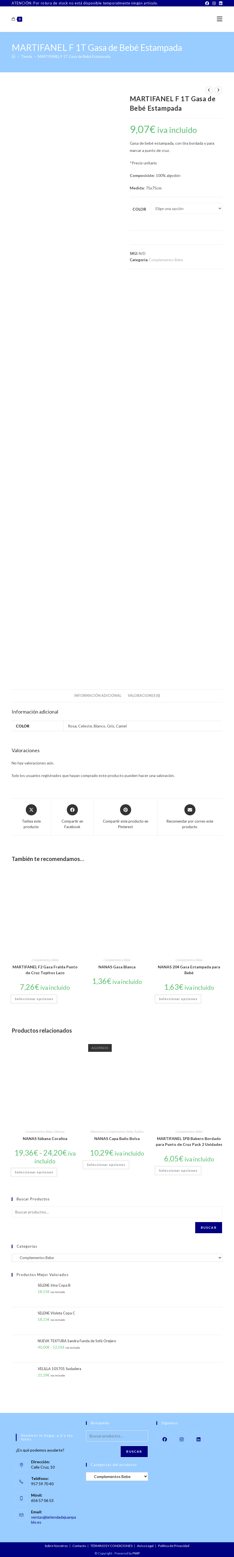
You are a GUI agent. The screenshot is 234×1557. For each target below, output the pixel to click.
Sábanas (59, 1131)
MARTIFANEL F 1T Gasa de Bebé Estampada (74, 56)
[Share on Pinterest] (125, 817)
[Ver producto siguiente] (218, 90)
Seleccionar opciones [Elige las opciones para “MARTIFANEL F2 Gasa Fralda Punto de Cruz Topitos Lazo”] (34, 999)
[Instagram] (214, 3)
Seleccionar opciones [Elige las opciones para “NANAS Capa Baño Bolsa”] (106, 1165)
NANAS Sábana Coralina (45, 1138)
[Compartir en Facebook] (72, 817)
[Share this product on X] (31, 817)
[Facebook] (207, 3)
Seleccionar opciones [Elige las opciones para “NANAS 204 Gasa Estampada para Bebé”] (178, 999)
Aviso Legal (145, 1546)
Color (139, 209)
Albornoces (97, 1131)
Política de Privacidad (173, 1546)
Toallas (139, 1131)
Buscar (209, 1227)
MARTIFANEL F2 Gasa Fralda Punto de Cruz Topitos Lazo (45, 969)
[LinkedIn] (219, 3)
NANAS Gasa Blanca (117, 966)
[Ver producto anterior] (209, 90)
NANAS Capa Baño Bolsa (117, 1138)
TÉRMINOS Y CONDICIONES (111, 1546)
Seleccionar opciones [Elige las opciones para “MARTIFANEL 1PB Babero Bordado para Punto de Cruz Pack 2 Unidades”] (178, 1170)
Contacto (79, 1546)
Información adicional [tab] (97, 696)
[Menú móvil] (219, 19)
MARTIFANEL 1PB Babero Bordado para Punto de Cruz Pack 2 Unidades (189, 1141)
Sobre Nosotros (56, 1546)
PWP (136, 1553)
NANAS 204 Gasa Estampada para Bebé (189, 969)
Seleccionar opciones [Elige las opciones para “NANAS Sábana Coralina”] (34, 1172)
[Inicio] (13, 56)
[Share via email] (190, 817)
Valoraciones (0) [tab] (144, 696)
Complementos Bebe (166, 260)
